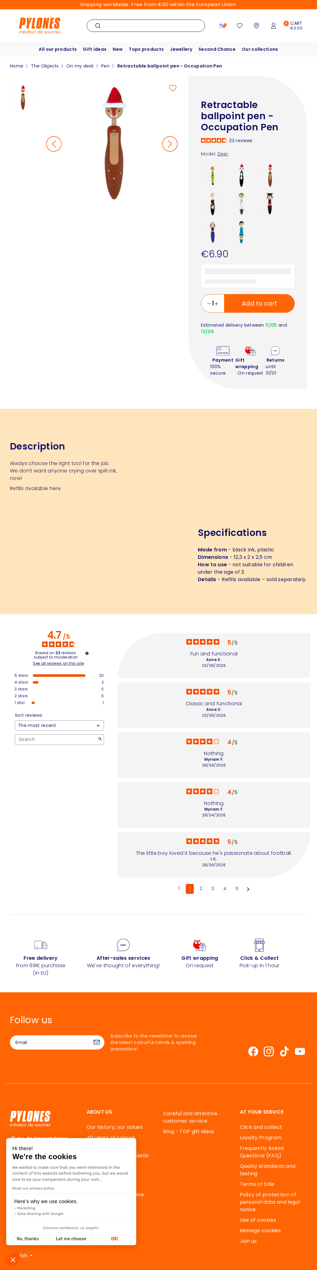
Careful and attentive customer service (190, 1117)
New (118, 49)
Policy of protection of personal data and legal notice (270, 1202)
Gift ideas (94, 49)
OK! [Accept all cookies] (76, 1239)
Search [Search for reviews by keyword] (56, 739)
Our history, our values (115, 1127)
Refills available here (35, 488)
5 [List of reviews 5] (237, 888)
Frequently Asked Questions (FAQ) (262, 1152)
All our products (58, 49)
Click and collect (261, 1127)
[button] (13, 1259)
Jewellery (181, 49)
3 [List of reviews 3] (212, 888)
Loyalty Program (261, 1137)
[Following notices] (248, 889)
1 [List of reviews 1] (189, 888)
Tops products (146, 49)
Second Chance (217, 49)
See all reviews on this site (58, 663)
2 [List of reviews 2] (201, 888)
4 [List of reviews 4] (225, 888)
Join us (248, 1241)
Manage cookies (260, 1230)
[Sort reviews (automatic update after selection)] (59, 725)
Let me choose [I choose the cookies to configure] (32, 1239)
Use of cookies (258, 1220)
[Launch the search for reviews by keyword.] (100, 739)
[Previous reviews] (179, 888)
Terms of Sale (257, 1184)
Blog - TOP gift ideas (189, 1131)
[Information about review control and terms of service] (87, 653)
